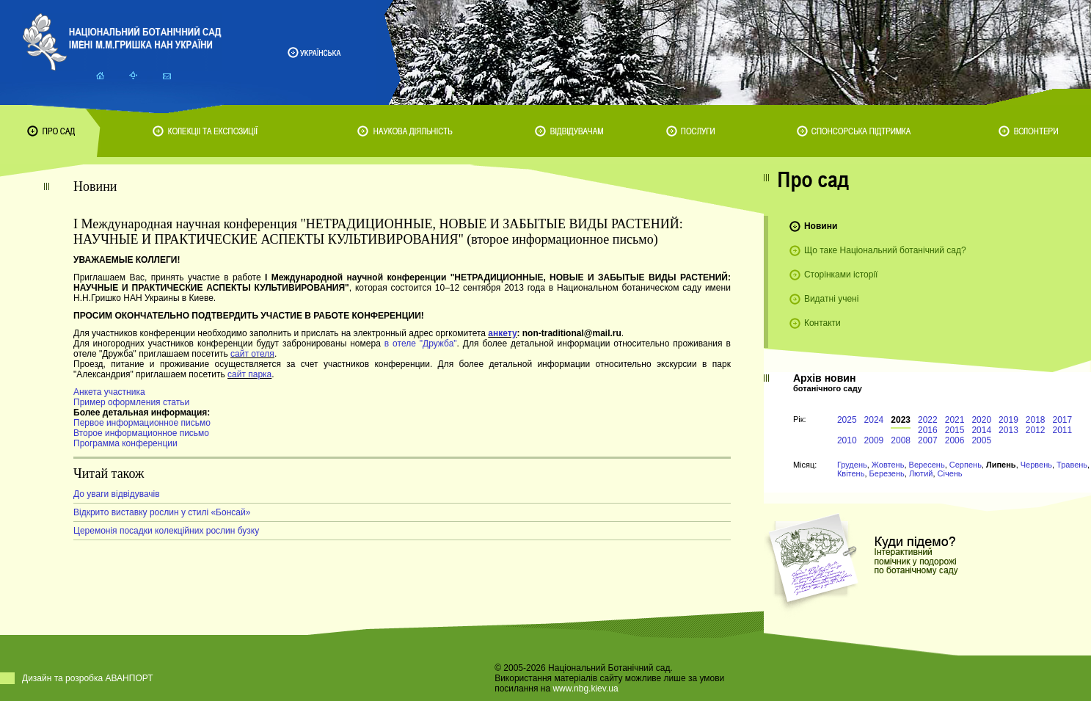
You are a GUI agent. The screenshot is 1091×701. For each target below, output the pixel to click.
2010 (847, 440)
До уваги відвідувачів (116, 494)
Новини (820, 226)
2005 (981, 440)
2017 (1063, 420)
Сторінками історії (841, 274)
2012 (1036, 430)
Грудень (852, 464)
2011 (1063, 430)
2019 (1008, 420)
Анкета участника (109, 392)
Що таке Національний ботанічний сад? (885, 250)
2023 (901, 420)
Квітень (851, 473)
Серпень (965, 464)
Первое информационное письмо (142, 423)
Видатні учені (831, 299)
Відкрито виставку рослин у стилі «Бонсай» (161, 512)
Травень (1072, 464)
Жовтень (888, 464)
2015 (955, 430)
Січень (950, 473)
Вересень (927, 464)
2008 (901, 440)
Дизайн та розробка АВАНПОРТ (87, 678)
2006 (955, 440)
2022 (928, 420)
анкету (502, 333)
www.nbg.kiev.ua (585, 688)
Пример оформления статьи (131, 402)
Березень (887, 473)
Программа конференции (125, 443)
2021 (955, 420)
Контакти (822, 323)
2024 (874, 420)
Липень (1001, 464)
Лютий (921, 473)
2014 (981, 430)
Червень (1036, 464)
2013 (1008, 430)
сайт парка (249, 374)
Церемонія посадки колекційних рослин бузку (166, 531)
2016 (928, 430)
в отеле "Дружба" (420, 343)
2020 (981, 420)
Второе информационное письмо (141, 433)
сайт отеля (252, 354)
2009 (874, 440)
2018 (1036, 420)
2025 (847, 420)
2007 (928, 440)
